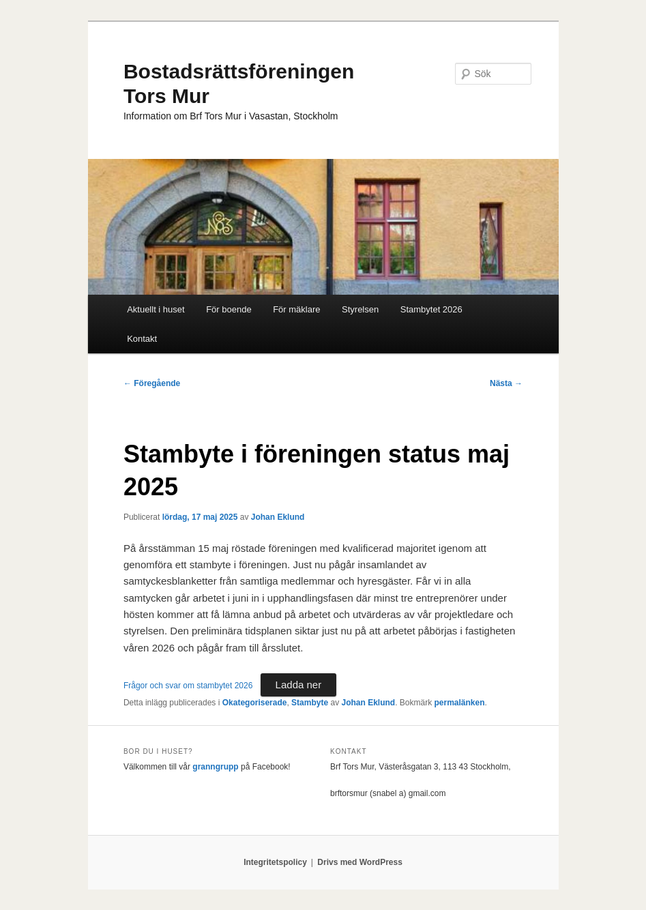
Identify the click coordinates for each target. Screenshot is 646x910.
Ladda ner (299, 684)
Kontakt (142, 339)
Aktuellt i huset (156, 309)
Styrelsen (360, 309)
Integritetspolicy (275, 862)
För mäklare (296, 309)
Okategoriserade (254, 702)
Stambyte (309, 702)
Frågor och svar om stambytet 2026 (187, 685)
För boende (229, 309)
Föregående (151, 383)
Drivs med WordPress (359, 862)
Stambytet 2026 (431, 309)
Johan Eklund (278, 517)
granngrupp (215, 767)
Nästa (506, 383)
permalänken (460, 702)
